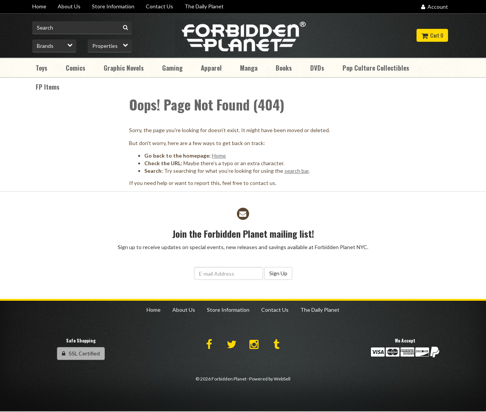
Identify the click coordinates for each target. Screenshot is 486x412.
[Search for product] (82, 27)
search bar (296, 170)
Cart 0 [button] (432, 35)
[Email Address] (228, 273)
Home (219, 155)
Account (434, 6)
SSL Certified (81, 353)
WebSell (282, 379)
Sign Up (278, 273)
